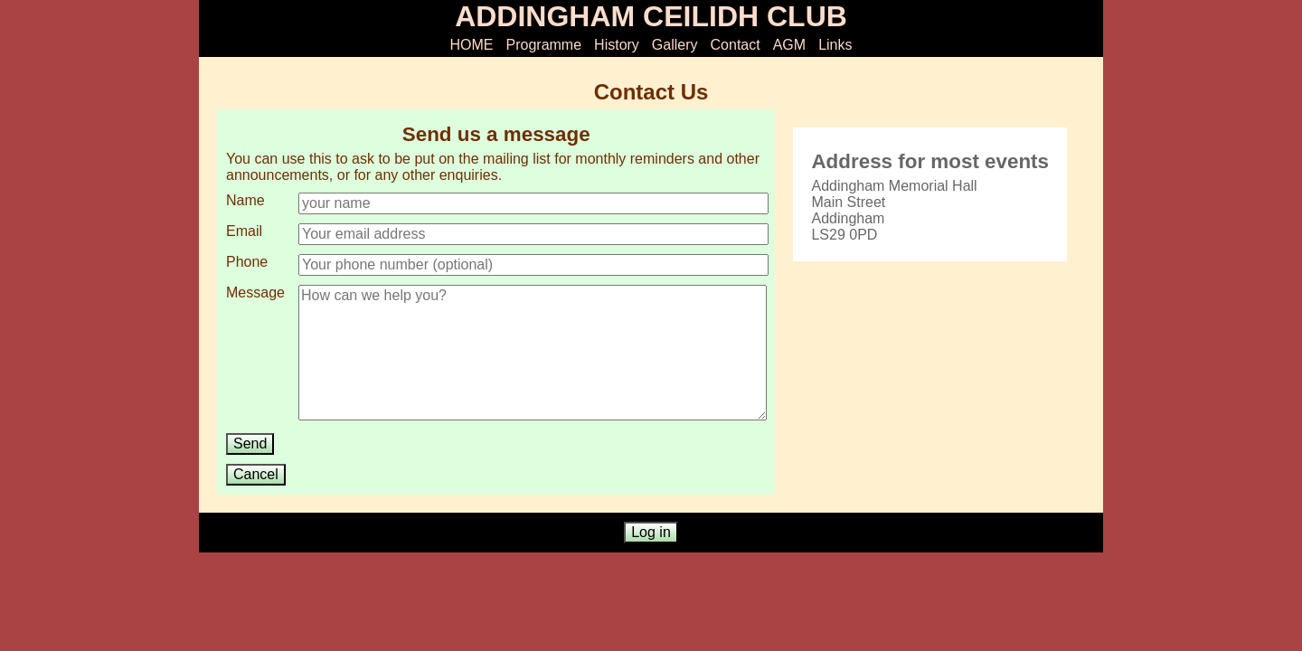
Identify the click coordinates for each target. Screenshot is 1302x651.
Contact (735, 44)
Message (255, 292)
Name (245, 200)
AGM (789, 44)
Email (244, 231)
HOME (472, 44)
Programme (544, 44)
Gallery (675, 44)
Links (835, 44)
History (616, 44)
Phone (247, 261)
